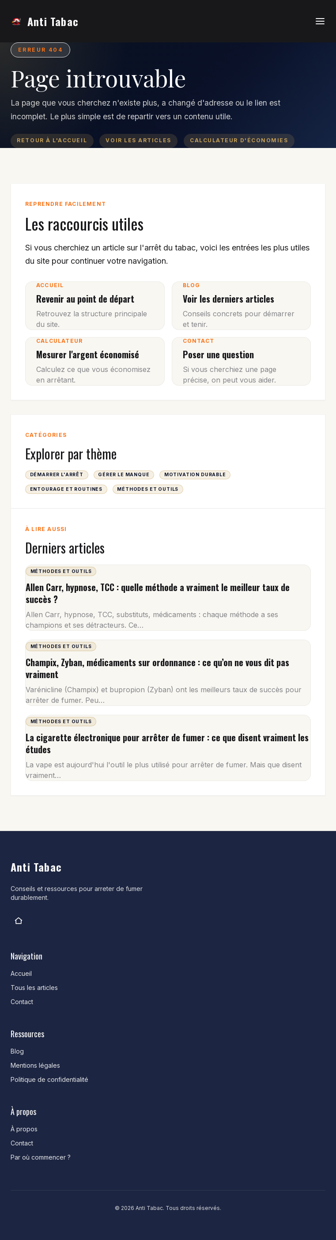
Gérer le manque (123, 475)
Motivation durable (195, 475)
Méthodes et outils (147, 489)
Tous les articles (34, 987)
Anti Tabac (53, 21)
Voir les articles (138, 140)
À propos (24, 1129)
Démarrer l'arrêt (56, 475)
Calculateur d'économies (239, 140)
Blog (17, 1051)
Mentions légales (35, 1065)
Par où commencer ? (41, 1157)
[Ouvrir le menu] (320, 21)
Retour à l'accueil (52, 140)
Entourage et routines (66, 489)
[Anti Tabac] (18, 921)
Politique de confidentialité (49, 1079)
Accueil (21, 973)
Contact (22, 1001)
